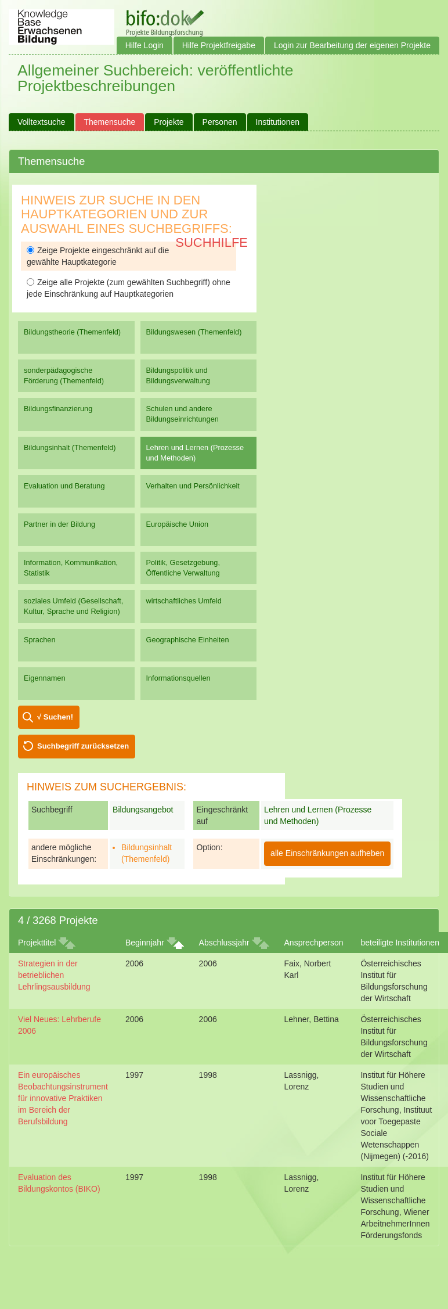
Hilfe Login (144, 45)
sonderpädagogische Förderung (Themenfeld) (64, 375)
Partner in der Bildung (59, 524)
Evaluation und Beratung (64, 485)
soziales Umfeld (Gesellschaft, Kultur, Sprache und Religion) (73, 606)
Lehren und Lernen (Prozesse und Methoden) (195, 452)
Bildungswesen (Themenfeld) (194, 332)
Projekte (168, 122)
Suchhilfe (211, 242)
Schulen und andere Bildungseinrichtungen (182, 413)
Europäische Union (177, 524)
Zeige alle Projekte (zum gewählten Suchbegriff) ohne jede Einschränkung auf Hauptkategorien (128, 288)
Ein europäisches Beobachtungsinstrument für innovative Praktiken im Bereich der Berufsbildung (63, 1098)
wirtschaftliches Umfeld (184, 600)
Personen (220, 122)
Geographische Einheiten (187, 639)
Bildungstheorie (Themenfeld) (72, 332)
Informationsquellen (178, 678)
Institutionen (278, 122)
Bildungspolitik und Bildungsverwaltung (178, 375)
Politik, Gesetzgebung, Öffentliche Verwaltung (183, 567)
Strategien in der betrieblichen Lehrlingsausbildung (54, 975)
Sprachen (40, 639)
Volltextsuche (41, 122)
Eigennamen (45, 678)
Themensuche (110, 122)
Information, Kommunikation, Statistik (71, 567)
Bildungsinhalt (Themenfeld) (70, 447)
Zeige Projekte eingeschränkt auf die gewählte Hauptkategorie (98, 256)
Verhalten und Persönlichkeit (193, 485)
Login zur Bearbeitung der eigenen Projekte (352, 45)
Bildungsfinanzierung (58, 408)
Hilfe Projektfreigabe (218, 45)
